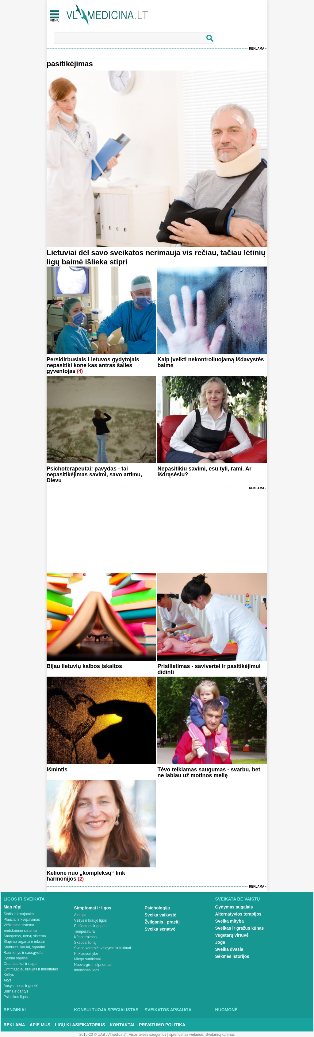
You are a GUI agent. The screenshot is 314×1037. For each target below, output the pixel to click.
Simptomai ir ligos (92, 907)
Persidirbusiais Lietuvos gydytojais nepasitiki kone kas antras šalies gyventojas (93, 365)
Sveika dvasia (229, 949)
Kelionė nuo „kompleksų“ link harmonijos (86, 876)
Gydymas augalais (234, 906)
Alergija (80, 915)
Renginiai (15, 1009)
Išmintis (57, 769)
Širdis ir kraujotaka (19, 914)
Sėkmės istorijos (232, 956)
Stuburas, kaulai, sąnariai (24, 947)
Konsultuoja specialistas (106, 1009)
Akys (8, 980)
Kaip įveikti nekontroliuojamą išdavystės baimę (210, 362)
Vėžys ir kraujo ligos (90, 920)
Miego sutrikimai (87, 959)
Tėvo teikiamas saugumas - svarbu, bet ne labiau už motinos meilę (208, 772)
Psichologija (157, 907)
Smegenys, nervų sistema (25, 936)
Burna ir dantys (16, 991)
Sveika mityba (229, 921)
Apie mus (40, 1024)
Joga (220, 942)
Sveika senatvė (160, 929)
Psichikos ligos (16, 997)
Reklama (256, 48)
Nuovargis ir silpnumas (92, 964)
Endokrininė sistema (20, 930)
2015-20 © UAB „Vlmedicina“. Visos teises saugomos (122, 1034)
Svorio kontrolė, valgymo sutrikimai (102, 948)
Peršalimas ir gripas (90, 926)
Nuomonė (226, 1009)
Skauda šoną (85, 942)
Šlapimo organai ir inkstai (24, 941)
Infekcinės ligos (86, 970)
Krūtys (9, 975)
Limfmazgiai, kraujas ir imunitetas (31, 969)
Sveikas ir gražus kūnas (239, 928)
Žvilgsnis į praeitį (162, 922)
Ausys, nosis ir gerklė (21, 986)
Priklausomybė (86, 953)
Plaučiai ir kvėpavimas (22, 919)
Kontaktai (122, 1024)
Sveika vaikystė (161, 914)
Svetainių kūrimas (220, 1034)
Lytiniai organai (16, 958)
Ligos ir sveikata (24, 899)
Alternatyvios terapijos (238, 914)
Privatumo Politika (162, 1024)
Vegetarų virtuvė (232, 935)
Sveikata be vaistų (237, 899)
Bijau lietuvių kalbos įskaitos (84, 666)
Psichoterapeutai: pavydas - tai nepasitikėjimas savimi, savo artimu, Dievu (94, 474)
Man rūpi (12, 906)
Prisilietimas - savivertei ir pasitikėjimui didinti (208, 669)
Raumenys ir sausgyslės (24, 953)
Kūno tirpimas (85, 937)
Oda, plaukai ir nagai (20, 964)
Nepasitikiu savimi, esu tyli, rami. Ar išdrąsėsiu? (204, 472)
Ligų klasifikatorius (80, 1024)
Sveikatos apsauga (168, 1009)
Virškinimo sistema (19, 925)
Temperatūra (84, 931)
